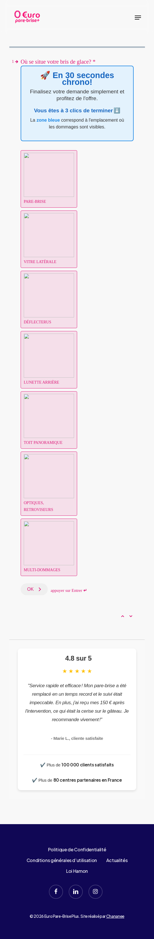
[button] (138, 17)
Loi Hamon (77, 871)
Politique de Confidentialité (77, 849)
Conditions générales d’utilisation (62, 860)
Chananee (115, 916)
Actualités (117, 860)
